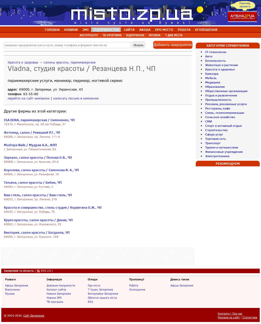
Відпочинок (12, 289)
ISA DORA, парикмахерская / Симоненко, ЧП (39, 120)
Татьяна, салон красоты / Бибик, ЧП (33, 182)
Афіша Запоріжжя (16, 285)
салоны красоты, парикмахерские (70, 62)
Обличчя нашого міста (102, 298)
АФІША (144, 29)
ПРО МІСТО (164, 29)
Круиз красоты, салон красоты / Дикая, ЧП (38, 220)
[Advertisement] (98, 255)
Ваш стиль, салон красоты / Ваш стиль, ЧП (38, 195)
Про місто (94, 285)
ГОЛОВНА (52, 29)
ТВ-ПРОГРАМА (112, 35)
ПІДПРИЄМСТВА (106, 29)
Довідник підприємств (61, 285)
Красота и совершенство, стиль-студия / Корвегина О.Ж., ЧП (53, 207)
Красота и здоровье (23, 62)
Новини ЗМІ (54, 298)
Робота (133, 285)
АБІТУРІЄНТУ (89, 35)
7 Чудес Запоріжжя (100, 289)
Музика (10, 293)
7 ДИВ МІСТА (173, 35)
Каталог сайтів (56, 289)
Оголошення (137, 289)
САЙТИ (129, 29)
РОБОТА (184, 29)
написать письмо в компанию (76, 98)
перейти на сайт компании (29, 98)
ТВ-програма (55, 302)
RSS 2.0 (46, 270)
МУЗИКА (154, 35)
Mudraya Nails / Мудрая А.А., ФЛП (30, 145)
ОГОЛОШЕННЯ (206, 29)
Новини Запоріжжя (59, 293)
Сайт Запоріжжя (33, 316)
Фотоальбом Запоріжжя (103, 293)
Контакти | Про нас (230, 314)
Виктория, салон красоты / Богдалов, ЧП (37, 232)
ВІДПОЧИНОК (135, 35)
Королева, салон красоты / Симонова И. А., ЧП (41, 170)
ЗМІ (85, 29)
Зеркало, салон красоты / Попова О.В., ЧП (38, 157)
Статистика (250, 317)
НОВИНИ (71, 29)
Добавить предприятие (173, 44)
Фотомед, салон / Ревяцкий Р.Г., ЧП (32, 132)
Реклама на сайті (229, 317)
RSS (90, 302)
